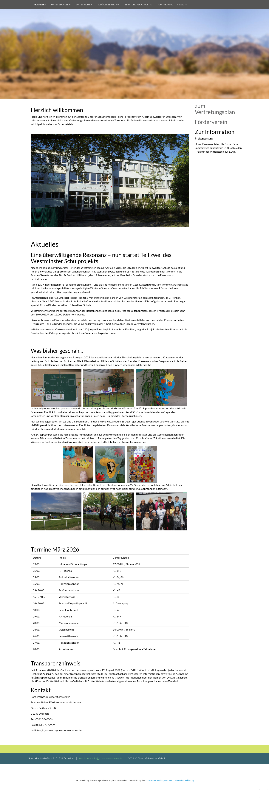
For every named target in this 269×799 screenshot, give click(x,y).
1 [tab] (107, 225)
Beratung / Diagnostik (138, 4)
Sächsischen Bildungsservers (158, 780)
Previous (28, 180)
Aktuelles (40, 4)
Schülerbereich (108, 4)
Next (192, 180)
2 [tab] (113, 225)
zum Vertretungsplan (215, 108)
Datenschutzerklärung (184, 780)
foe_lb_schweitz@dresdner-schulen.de (100, 758)
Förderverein (211, 121)
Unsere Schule (60, 4)
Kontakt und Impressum (172, 4)
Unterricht (84, 4)
